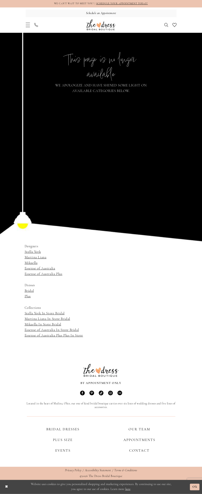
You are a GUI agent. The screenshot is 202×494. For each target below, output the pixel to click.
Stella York (33, 252)
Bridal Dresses (62, 429)
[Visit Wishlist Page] (174, 25)
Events (63, 450)
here (127, 489)
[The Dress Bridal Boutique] (101, 25)
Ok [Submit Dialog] (194, 487)
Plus (28, 296)
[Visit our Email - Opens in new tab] (119, 393)
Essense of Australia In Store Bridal (52, 330)
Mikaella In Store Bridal (43, 324)
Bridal (29, 291)
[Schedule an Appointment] (101, 13)
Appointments (139, 440)
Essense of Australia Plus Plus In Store (54, 335)
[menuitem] (28, 25)
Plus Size (63, 440)
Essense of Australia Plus (43, 274)
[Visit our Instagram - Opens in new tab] (110, 393)
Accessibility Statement (98, 470)
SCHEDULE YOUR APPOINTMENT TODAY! (122, 4)
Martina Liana (36, 257)
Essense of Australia (40, 268)
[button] (28, 25)
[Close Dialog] (7, 487)
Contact (139, 450)
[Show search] (166, 25)
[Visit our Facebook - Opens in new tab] (82, 393)
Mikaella (31, 263)
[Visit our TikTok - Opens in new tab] (101, 393)
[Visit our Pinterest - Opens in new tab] (91, 393)
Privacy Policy (73, 470)
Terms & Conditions (125, 470)
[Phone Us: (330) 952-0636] (36, 25)
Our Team (139, 429)
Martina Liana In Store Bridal (47, 319)
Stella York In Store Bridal (45, 313)
